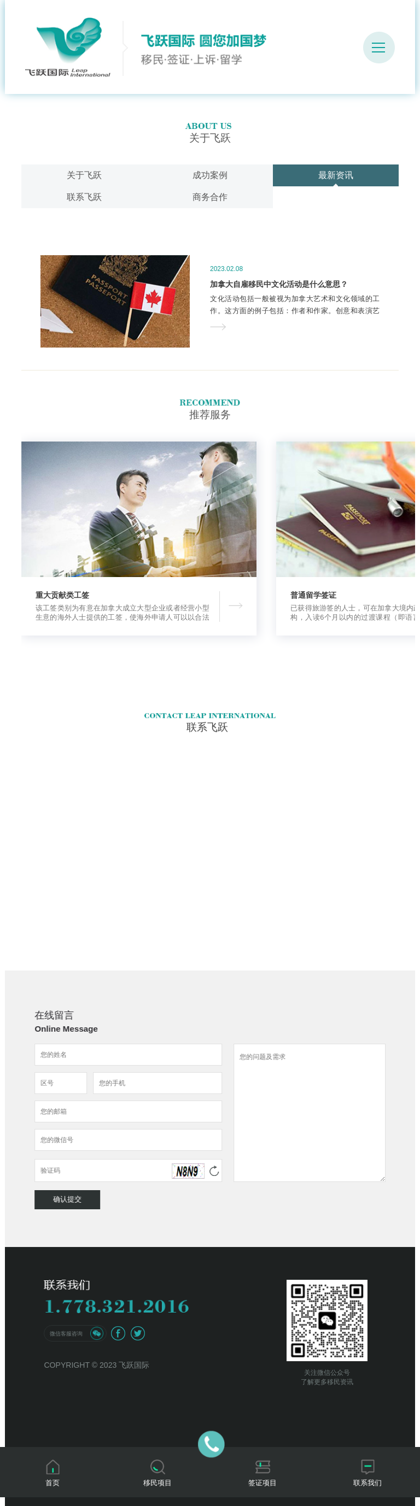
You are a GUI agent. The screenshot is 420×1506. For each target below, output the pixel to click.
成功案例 (210, 175)
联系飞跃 (84, 197)
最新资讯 (335, 175)
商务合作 (210, 197)
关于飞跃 (84, 175)
